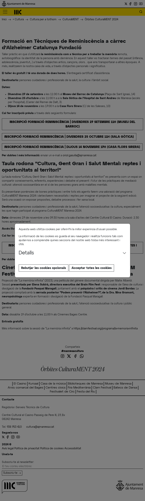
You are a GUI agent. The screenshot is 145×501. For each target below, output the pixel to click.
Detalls (26, 253)
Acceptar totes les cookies (92, 268)
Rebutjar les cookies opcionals (43, 268)
